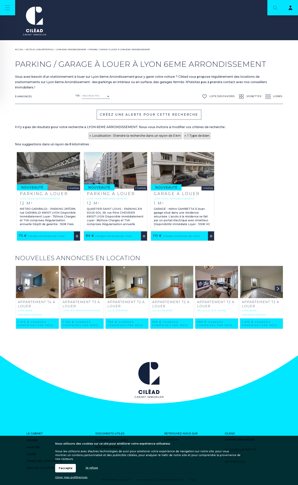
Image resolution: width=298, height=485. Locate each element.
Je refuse (91, 467)
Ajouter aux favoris (77, 281)
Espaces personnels (288, 8)
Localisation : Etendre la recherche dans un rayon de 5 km (136, 135)
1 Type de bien (198, 135)
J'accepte (65, 468)
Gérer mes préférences (71, 477)
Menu (7, 7)
